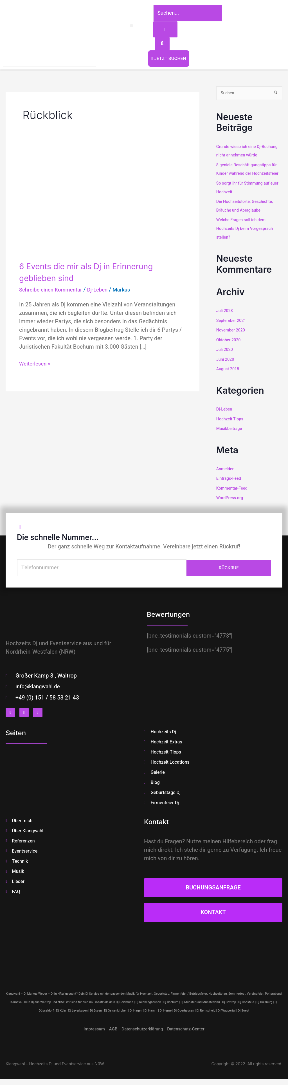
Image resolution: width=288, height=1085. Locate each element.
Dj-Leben (103, 291)
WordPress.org (230, 495)
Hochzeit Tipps (230, 417)
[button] (124, 26)
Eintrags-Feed (229, 476)
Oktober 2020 (229, 339)
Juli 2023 (225, 310)
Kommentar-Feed (232, 486)
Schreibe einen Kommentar (53, 291)
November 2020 (231, 329)
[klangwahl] (144, 959)
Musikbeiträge (229, 426)
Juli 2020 (225, 348)
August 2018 (228, 367)
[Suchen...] (184, 14)
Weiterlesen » (36, 365)
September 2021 (232, 320)
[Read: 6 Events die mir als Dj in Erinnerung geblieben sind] (102, 206)
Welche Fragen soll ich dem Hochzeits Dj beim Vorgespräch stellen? (246, 228)
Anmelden (225, 466)
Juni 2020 (225, 358)
